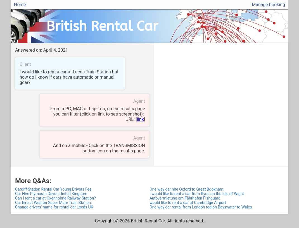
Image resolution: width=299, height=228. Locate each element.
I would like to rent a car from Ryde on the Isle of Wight (197, 193)
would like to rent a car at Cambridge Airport (188, 202)
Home (20, 4)
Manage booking (268, 4)
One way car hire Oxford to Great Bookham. (187, 189)
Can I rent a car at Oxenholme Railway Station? (55, 198)
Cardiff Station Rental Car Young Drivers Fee (53, 189)
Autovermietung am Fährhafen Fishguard (185, 198)
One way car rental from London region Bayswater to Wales (201, 207)
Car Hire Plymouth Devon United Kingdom (51, 193)
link (140, 119)
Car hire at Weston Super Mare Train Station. (53, 202)
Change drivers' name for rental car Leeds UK (54, 207)
